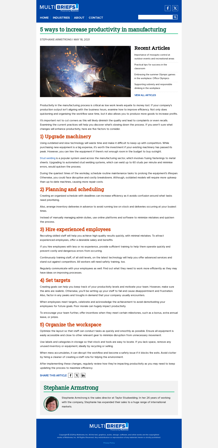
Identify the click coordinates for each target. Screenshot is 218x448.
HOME (44, 17)
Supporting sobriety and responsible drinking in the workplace (153, 86)
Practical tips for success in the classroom (150, 66)
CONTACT (96, 17)
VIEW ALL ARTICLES (145, 95)
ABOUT (79, 17)
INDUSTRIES (61, 17)
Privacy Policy (109, 443)
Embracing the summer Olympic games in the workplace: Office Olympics (154, 76)
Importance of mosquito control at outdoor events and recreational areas (154, 57)
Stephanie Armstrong (56, 39)
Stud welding (47, 158)
